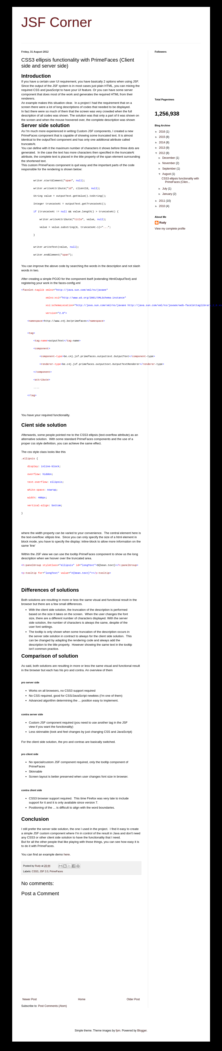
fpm (118, 1030)
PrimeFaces (56, 871)
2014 (162, 142)
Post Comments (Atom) (52, 1006)
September (169, 168)
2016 (162, 131)
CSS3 (35, 871)
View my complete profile (170, 228)
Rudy (162, 222)
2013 (162, 147)
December (169, 157)
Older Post (133, 999)
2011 (162, 200)
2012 (162, 153)
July (165, 188)
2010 (162, 206)
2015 (162, 137)
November (169, 163)
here (67, 854)
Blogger (142, 1030)
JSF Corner (56, 22)
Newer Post (30, 999)
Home (81, 999)
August (167, 174)
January (167, 194)
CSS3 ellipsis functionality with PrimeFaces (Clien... (180, 180)
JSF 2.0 (44, 871)
